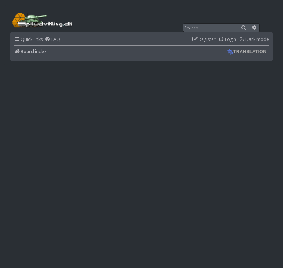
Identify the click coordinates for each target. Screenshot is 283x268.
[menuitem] (52, 40)
